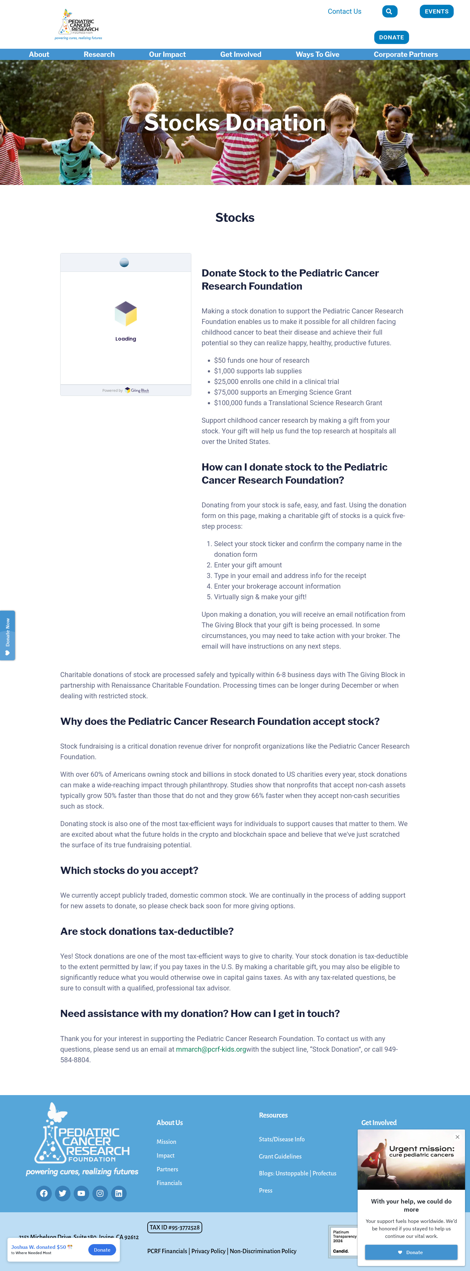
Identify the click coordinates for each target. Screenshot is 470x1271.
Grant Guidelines (280, 1156)
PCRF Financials (167, 1251)
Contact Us (344, 11)
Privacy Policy (208, 1251)
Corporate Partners (407, 54)
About (40, 54)
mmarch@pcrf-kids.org (211, 1049)
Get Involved (242, 54)
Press (265, 1190)
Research (101, 54)
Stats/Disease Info (282, 1139)
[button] (174, 1227)
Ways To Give (319, 54)
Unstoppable (292, 1173)
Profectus (324, 1173)
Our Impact (169, 54)
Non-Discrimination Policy (263, 1251)
